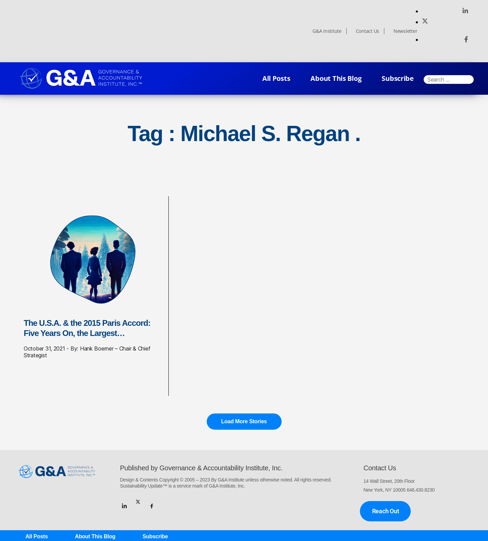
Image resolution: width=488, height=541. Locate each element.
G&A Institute (327, 31)
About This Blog (335, 78)
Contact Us (367, 31)
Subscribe (398, 78)
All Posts (276, 78)
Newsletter (405, 31)
